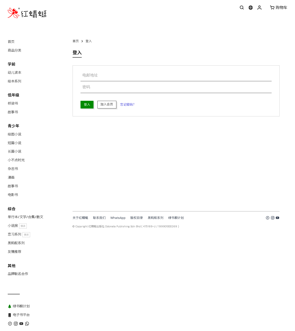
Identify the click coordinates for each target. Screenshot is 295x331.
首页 (11, 41)
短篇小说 (14, 143)
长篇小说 (14, 151)
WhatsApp (118, 218)
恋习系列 (19, 234)
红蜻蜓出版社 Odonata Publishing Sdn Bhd (114, 226)
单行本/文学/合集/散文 (25, 217)
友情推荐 (14, 251)
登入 (89, 41)
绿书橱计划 (176, 218)
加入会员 (107, 104)
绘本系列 (14, 81)
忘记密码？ (128, 104)
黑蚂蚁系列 (16, 243)
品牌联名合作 (18, 274)
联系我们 (99, 218)
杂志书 (13, 168)
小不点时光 (16, 160)
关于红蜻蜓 (80, 218)
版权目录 (136, 218)
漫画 (11, 177)
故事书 (13, 112)
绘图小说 (14, 134)
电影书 (13, 194)
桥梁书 (13, 103)
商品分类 (14, 50)
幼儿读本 (14, 72)
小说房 (17, 226)
